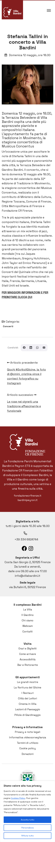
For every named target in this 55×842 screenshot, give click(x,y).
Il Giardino (27, 615)
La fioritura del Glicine (27, 687)
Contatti (27, 631)
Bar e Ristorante (27, 665)
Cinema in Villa (27, 704)
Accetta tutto (27, 819)
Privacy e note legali (27, 732)
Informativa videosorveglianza (27, 737)
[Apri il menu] (49, 10)
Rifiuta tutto (27, 835)
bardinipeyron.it (28, 500)
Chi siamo (27, 620)
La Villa (27, 609)
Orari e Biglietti (27, 648)
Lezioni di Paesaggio (27, 709)
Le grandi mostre (27, 682)
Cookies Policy (18, 798)
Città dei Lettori (27, 698)
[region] (27, 811)
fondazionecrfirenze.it (27, 495)
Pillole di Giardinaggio (27, 715)
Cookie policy (27, 748)
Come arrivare (27, 654)
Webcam (27, 626)
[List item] (24, 548)
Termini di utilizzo (27, 743)
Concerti (8, 326)
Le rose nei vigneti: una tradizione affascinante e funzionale (24, 406)
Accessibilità (27, 659)
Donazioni (27, 754)
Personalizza (27, 827)
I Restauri (27, 693)
